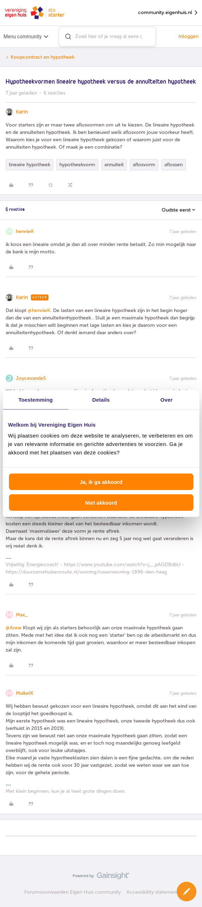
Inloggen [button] (188, 36)
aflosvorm (144, 165)
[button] (186, 891)
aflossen (173, 165)
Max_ (22, 615)
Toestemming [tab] (35, 399)
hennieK (25, 231)
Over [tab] (167, 399)
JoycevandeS (31, 378)
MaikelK (24, 693)
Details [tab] (101, 399)
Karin (22, 112)
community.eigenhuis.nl (168, 12)
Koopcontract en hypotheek (42, 57)
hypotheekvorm (77, 165)
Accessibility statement (152, 892)
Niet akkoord (101, 502)
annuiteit (114, 165)
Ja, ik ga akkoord (101, 482)
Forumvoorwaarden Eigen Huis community (72, 892)
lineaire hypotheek (29, 165)
